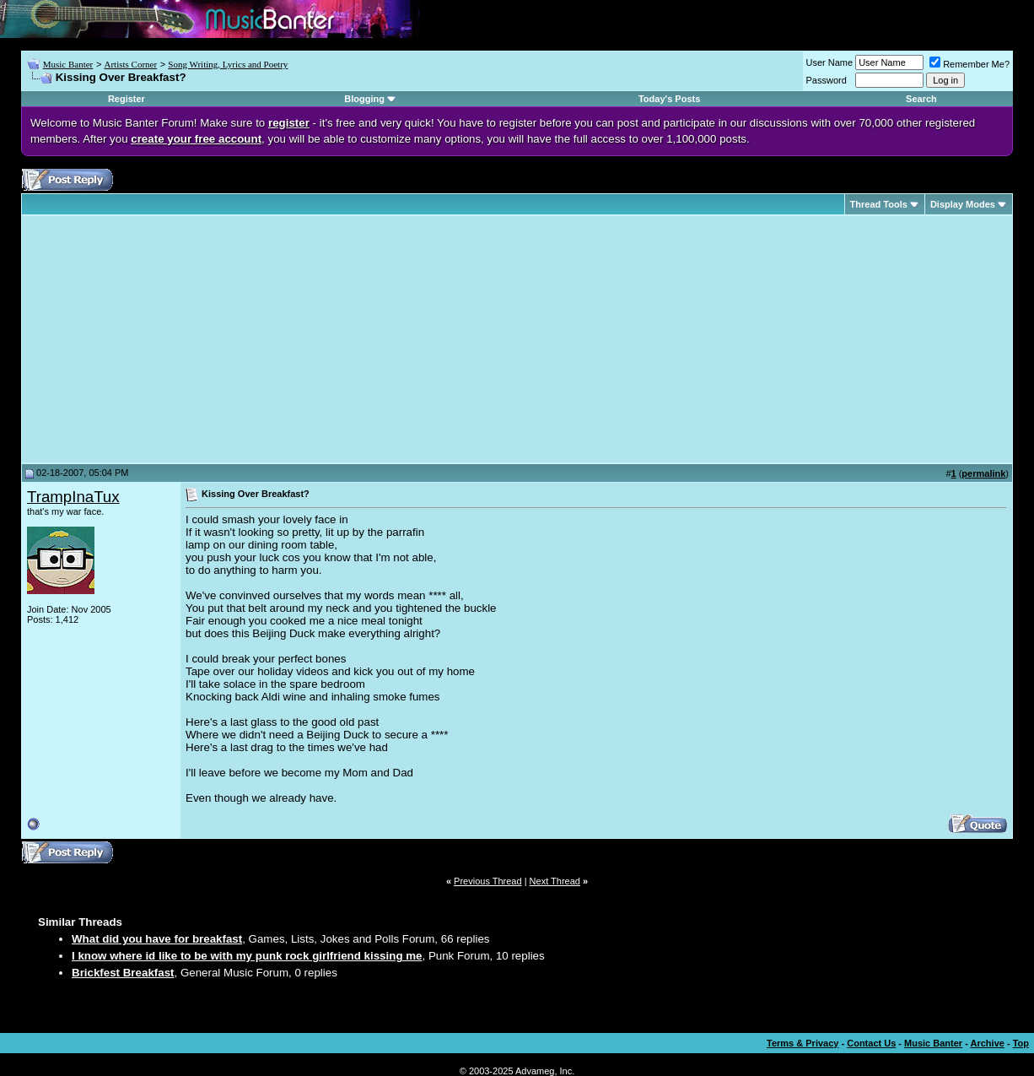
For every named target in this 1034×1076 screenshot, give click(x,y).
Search (921, 99)
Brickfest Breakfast (123, 972)
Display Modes (962, 204)
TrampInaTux (73, 497)
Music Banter (68, 64)
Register (126, 99)
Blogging (364, 99)
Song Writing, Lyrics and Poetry (228, 64)
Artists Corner (130, 64)
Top (1021, 1043)
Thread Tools (878, 204)
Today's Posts (669, 99)
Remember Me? (969, 64)
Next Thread (555, 881)
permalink (983, 473)
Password (826, 80)
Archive (987, 1043)
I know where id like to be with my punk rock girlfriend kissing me (247, 955)
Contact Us (871, 1043)
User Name (830, 62)
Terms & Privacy (802, 1043)
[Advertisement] (168, 339)
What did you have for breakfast (157, 939)
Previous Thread (488, 881)
